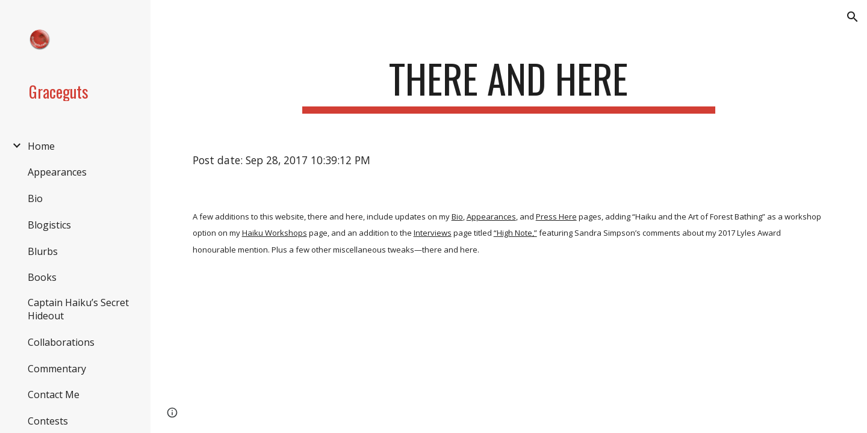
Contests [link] (48, 421)
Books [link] (42, 277)
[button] (852, 16)
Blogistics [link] (49, 225)
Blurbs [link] (43, 251)
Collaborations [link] (61, 342)
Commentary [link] (57, 368)
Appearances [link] (57, 172)
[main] (508, 84)
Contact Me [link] (53, 394)
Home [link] (41, 146)
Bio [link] (35, 198)
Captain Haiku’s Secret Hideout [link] (78, 309)
